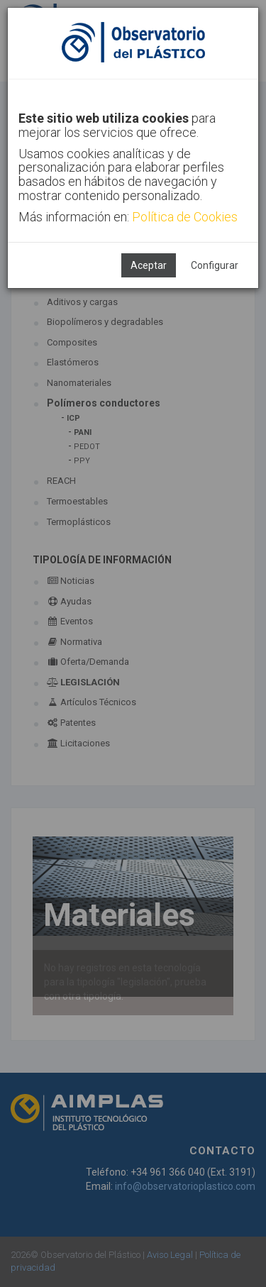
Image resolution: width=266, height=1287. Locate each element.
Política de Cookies (185, 216)
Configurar (214, 265)
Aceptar (149, 265)
